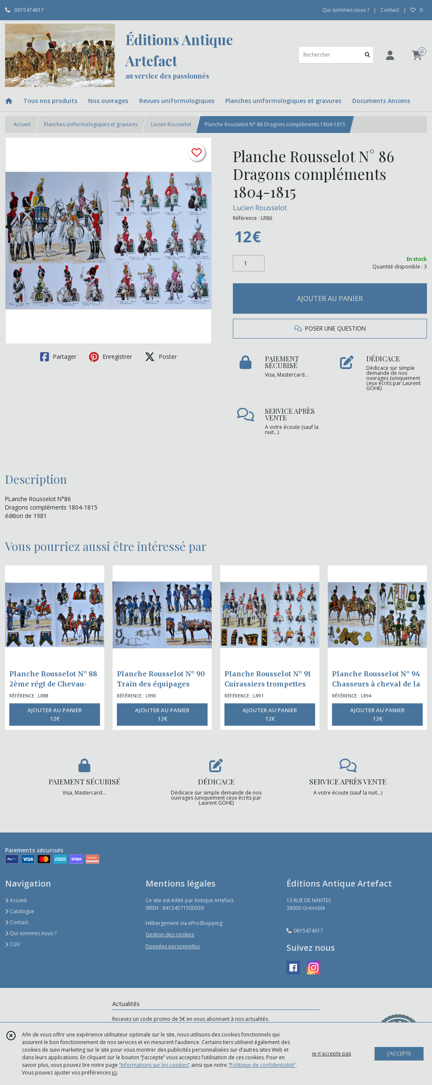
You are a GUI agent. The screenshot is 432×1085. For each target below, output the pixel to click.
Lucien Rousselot (171, 124)
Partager (58, 357)
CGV (12, 944)
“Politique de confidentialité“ (262, 1065)
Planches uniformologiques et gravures (91, 124)
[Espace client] (390, 55)
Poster (161, 357)
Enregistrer (110, 357)
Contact (390, 10)
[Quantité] (249, 263)
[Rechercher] (367, 55)
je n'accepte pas (331, 1053)
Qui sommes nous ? (31, 933)
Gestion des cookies (170, 934)
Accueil (22, 124)
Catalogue (19, 911)
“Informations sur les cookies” (154, 1065)
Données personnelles (173, 946)
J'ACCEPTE (399, 1053)
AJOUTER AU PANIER (330, 298)
